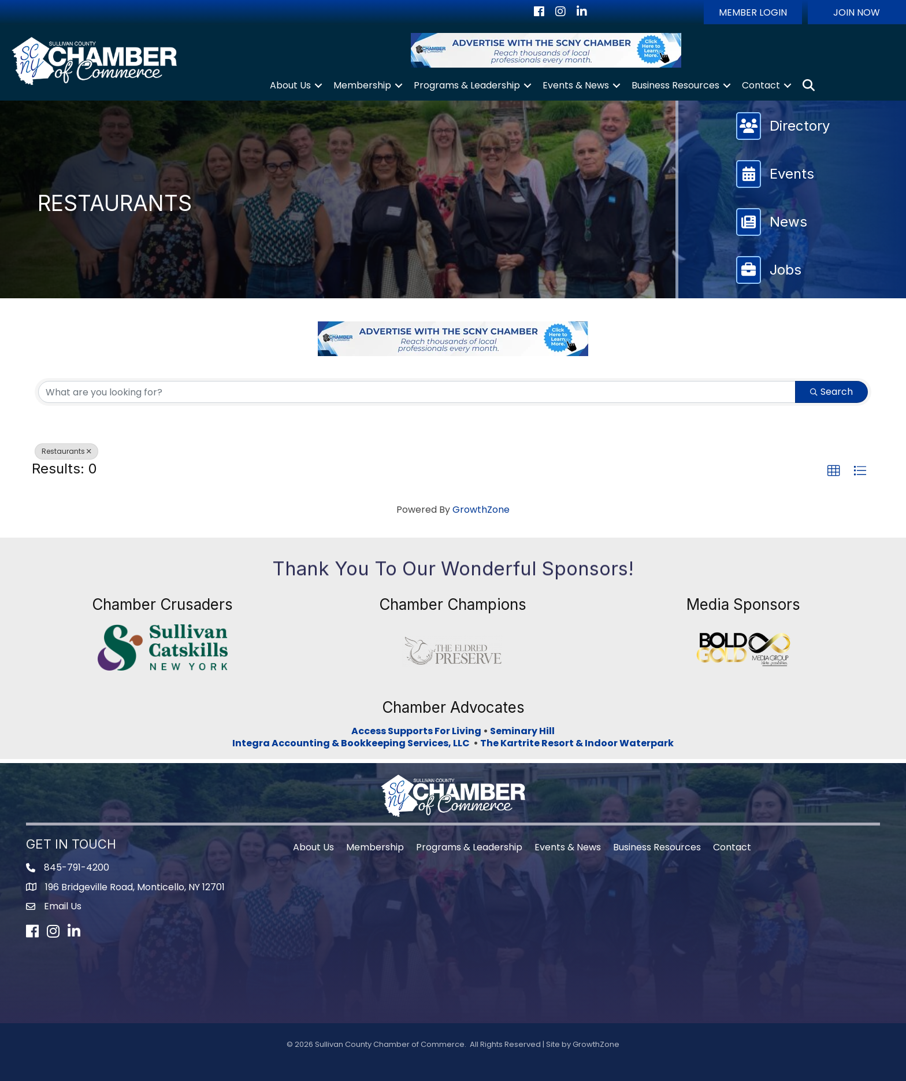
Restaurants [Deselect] (66, 451)
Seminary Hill (522, 731)
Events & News (576, 85)
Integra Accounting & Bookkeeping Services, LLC (352, 743)
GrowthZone (481, 509)
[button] (753, 12)
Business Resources (675, 85)
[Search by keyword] (417, 392)
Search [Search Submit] (831, 391)
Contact (761, 85)
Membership (362, 85)
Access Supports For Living (416, 731)
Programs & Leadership (467, 85)
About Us (290, 85)
